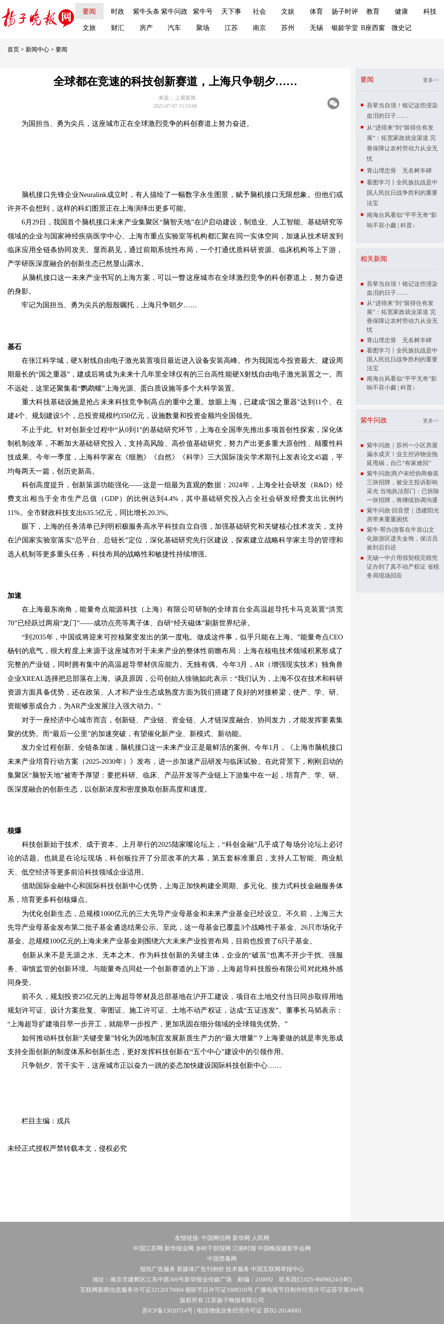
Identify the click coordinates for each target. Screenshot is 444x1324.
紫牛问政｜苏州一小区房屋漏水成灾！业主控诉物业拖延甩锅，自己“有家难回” (402, 454)
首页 (13, 49)
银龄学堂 (345, 27)
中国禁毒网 (222, 1259)
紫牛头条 (146, 11)
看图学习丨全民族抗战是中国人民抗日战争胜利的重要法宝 (402, 192)
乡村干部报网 (213, 1248)
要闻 (89, 11)
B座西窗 (373, 27)
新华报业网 (179, 1248)
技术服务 (237, 1269)
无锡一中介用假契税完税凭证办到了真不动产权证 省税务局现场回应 (403, 567)
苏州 (288, 27)
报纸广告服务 (157, 1269)
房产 (146, 27)
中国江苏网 (148, 1248)
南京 (259, 27)
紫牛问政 (174, 11)
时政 (117, 11)
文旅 (89, 27)
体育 (316, 11)
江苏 (231, 27)
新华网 (241, 1238)
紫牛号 (203, 11)
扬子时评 (345, 11)
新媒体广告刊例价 (200, 1269)
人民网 (260, 1238)
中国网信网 (216, 1238)
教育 (373, 11)
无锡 (316, 27)
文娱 (288, 11)
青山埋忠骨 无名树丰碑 (399, 170)
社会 (259, 11)
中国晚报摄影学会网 (284, 1248)
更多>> (431, 80)
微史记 (401, 27)
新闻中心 (37, 49)
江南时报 (244, 1248)
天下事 (231, 11)
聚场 (202, 27)
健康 (401, 11)
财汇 (117, 27)
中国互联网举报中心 (277, 1269)
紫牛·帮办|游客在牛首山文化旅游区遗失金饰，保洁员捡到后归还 (402, 538)
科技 (430, 11)
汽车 (174, 27)
